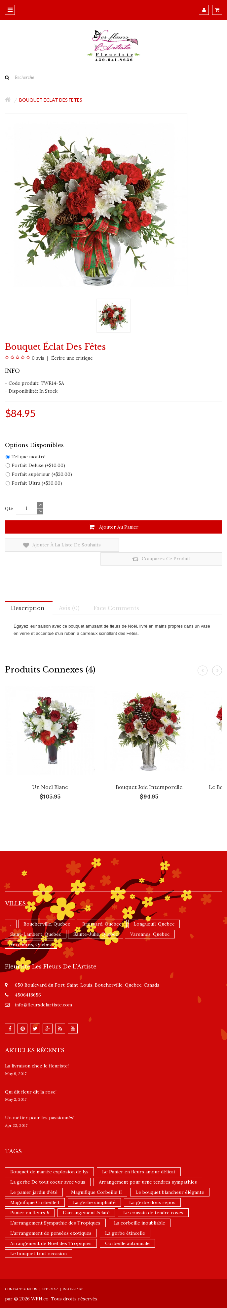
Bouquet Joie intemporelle (149, 773)
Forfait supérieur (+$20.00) (39, 474)
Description (28, 594)
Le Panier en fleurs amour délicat (138, 1158)
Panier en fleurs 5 (29, 1199)
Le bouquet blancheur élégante (169, 1179)
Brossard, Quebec (101, 910)
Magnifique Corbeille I (34, 1189)
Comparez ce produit (167, 545)
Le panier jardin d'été (33, 1179)
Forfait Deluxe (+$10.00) (35, 465)
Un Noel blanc (50, 773)
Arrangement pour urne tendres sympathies (148, 1168)
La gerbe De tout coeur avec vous (47, 1168)
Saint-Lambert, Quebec (35, 921)
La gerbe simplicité (94, 1189)
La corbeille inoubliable (139, 1209)
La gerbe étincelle (125, 1220)
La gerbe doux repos (152, 1189)
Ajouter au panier (113, 527)
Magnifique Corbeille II (96, 1179)
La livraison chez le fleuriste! (37, 1052)
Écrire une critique (71, 358)
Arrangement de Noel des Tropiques (51, 1230)
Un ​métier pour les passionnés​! (39, 1104)
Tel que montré (26, 457)
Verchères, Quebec (31, 931)
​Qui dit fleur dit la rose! (31, 1078)
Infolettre (73, 1275)
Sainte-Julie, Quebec (95, 921)
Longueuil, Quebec (153, 910)
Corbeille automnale (127, 1230)
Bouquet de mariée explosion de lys (49, 1158)
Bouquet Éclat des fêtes (50, 100)
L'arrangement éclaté (86, 1199)
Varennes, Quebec (150, 921)
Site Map (49, 1275)
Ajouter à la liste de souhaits (55, 545)
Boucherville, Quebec (46, 910)
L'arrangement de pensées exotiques (51, 1220)
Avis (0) (69, 594)
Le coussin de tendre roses (153, 1199)
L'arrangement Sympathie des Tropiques (55, 1209)
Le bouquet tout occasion (38, 1240)
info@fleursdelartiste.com (43, 991)
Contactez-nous (21, 1275)
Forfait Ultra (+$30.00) (34, 483)
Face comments (116, 594)
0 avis (38, 358)
